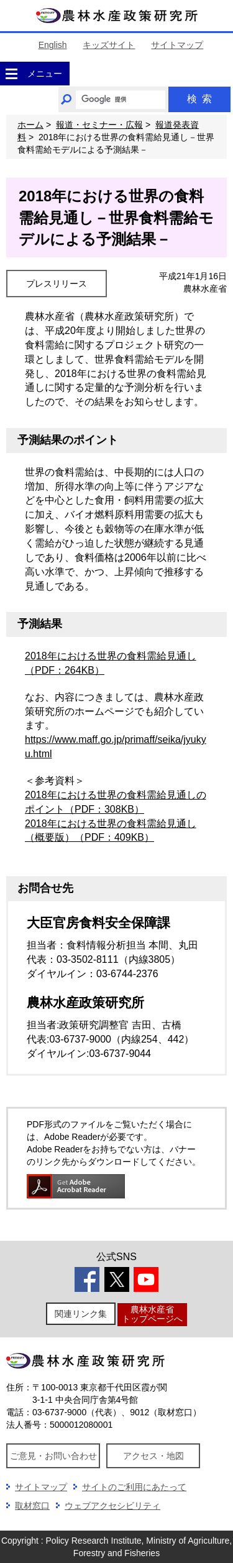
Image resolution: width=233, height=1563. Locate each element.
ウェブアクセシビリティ (112, 1506)
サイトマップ (177, 45)
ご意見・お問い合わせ (53, 1456)
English (53, 45)
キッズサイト (109, 45)
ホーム (30, 125)
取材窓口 (32, 1506)
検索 (199, 98)
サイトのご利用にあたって (134, 1487)
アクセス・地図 (153, 1456)
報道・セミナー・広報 (99, 125)
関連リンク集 (81, 1314)
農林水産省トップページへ (152, 1314)
